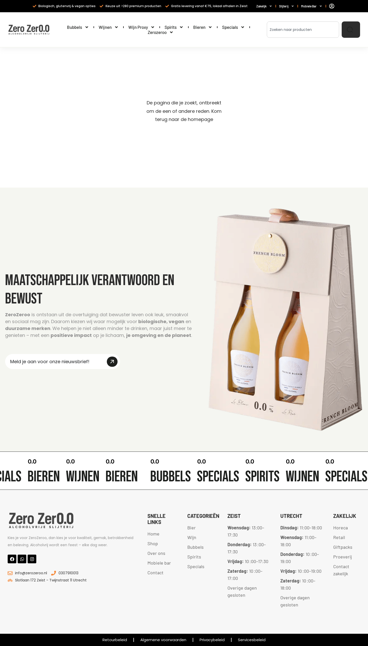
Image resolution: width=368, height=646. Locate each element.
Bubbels (78, 27)
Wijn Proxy (141, 27)
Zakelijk (264, 6)
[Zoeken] (351, 29)
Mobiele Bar (311, 6)
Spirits (174, 27)
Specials (233, 27)
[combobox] (303, 29)
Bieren (202, 27)
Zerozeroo (161, 32)
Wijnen (109, 27)
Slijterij (286, 6)
